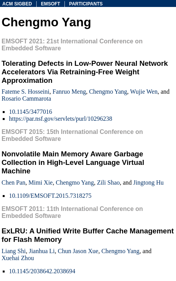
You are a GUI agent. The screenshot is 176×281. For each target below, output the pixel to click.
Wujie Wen (143, 91)
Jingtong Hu (148, 182)
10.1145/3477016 (30, 111)
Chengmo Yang (108, 91)
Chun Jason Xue (78, 251)
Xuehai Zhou (18, 258)
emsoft (50, 4)
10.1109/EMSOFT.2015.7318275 (50, 195)
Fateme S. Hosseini (25, 91)
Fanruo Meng (69, 91)
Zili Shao (108, 182)
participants (86, 4)
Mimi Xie (41, 182)
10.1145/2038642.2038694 (42, 271)
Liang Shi (14, 251)
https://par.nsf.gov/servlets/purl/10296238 (60, 118)
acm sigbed (17, 4)
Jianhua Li (42, 251)
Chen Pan (13, 182)
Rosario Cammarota (26, 98)
